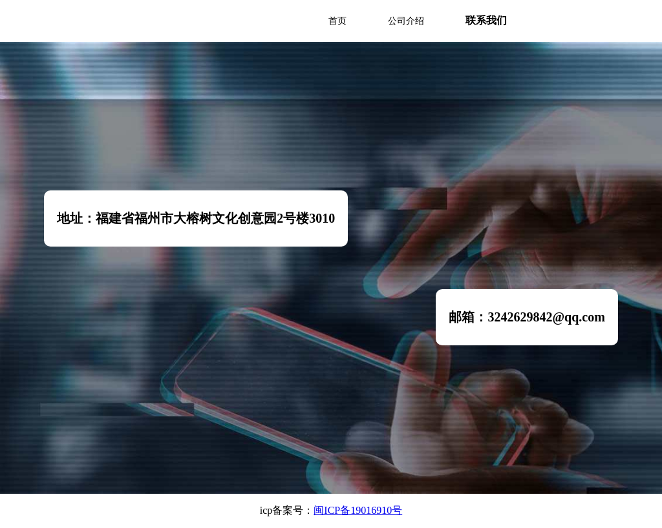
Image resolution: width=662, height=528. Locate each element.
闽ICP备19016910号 (358, 510)
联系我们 (486, 20)
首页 (337, 21)
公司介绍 (406, 21)
